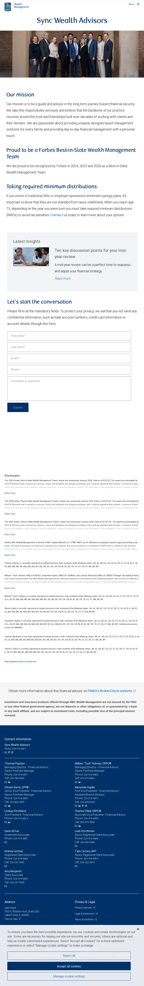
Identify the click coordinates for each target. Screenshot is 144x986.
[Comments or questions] (69, 388)
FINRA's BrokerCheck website (110, 691)
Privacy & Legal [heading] (85, 902)
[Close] (138, 929)
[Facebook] (9, 752)
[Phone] (69, 369)
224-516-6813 (20, 818)
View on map (11, 918)
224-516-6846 (91, 838)
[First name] (69, 336)
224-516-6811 (20, 774)
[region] (72, 955)
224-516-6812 (91, 798)
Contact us (58, 215)
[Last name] (69, 347)
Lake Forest (10, 907)
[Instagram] (12, 752)
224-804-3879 (17, 802)
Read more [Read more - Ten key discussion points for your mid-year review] (62, 278)
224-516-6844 (20, 858)
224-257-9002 (17, 882)
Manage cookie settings (69, 976)
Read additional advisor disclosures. (20, 661)
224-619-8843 (87, 778)
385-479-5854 (87, 822)
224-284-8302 (17, 778)
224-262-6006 (87, 842)
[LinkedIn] (9, 782)
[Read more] (9, 493)
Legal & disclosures (85, 913)
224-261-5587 (17, 862)
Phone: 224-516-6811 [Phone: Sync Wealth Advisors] (15, 748)
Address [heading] (9, 902)
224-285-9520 (87, 802)
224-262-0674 (87, 862)
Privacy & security (83, 907)
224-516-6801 (20, 838)
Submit (18, 407)
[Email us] (6, 752)
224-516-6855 (91, 818)
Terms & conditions (84, 919)
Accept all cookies (69, 966)
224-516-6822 (91, 774)
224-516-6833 (20, 798)
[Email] (69, 358)
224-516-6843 (20, 878)
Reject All (69, 955)
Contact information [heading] (17, 739)
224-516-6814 (91, 858)
